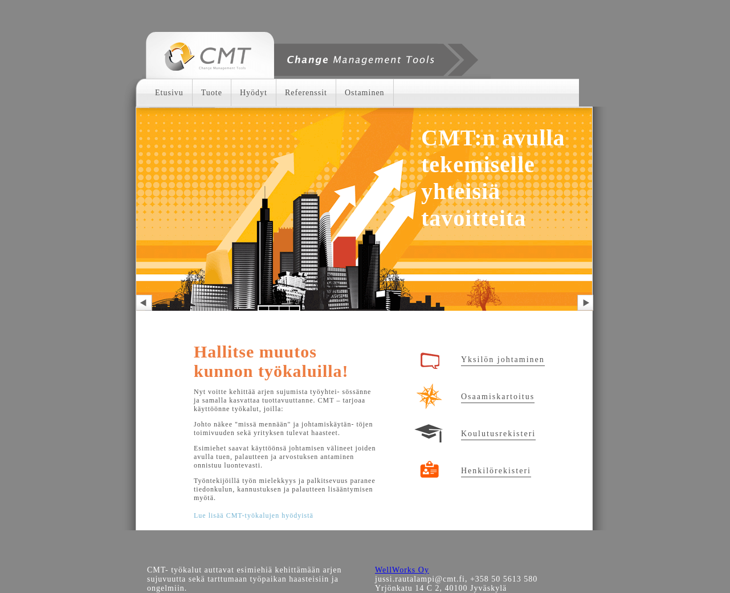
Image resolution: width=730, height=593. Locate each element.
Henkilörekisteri (496, 470)
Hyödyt (253, 92)
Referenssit (306, 92)
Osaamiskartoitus (498, 396)
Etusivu (169, 92)
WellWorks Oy (402, 570)
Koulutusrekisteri (498, 433)
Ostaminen (365, 92)
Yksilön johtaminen (503, 359)
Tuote (211, 92)
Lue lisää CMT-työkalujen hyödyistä (253, 515)
